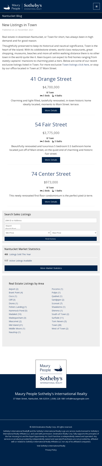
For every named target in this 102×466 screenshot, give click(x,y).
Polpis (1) (56, 292)
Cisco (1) (13, 296)
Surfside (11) (58, 317)
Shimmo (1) (57, 310)
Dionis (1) (13, 303)
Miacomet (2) (15, 321)
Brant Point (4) (16, 292)
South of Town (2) (60, 314)
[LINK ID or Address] (50, 220)
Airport (12, 225)
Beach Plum (12, 228)
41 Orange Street (51, 78)
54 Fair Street (51, 124)
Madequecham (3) (17, 317)
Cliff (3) (12, 299)
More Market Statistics (51, 268)
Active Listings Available (20, 260)
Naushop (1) (15, 332)
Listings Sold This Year (20, 254)
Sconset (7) (57, 303)
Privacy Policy (51, 450)
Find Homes (50, 238)
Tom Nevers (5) (59, 321)
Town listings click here (75, 64)
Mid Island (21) (16, 325)
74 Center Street (51, 173)
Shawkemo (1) (58, 307)
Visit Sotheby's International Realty (51, 446)
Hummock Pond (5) (18, 310)
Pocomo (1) (57, 289)
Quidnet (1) (57, 296)
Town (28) (56, 325)
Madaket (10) (15, 314)
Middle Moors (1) (17, 328)
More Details (51, 110)
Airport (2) (13, 289)
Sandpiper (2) (58, 299)
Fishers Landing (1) (18, 307)
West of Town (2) (60, 328)
